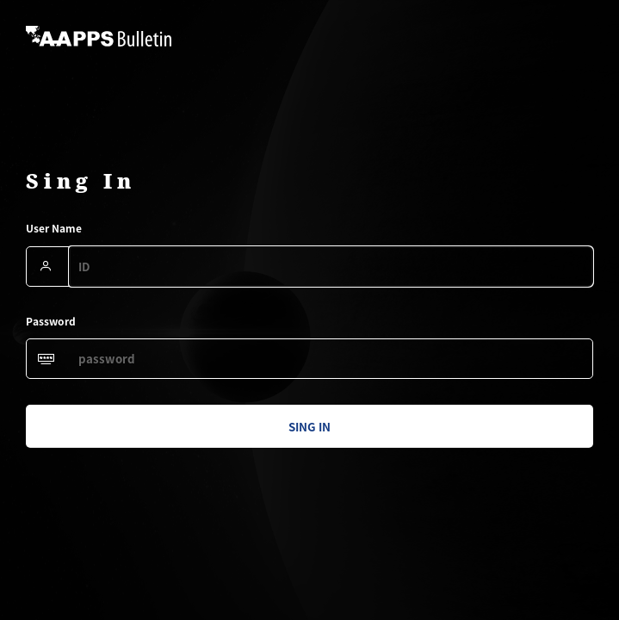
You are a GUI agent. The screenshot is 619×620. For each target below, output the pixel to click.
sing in (309, 426)
